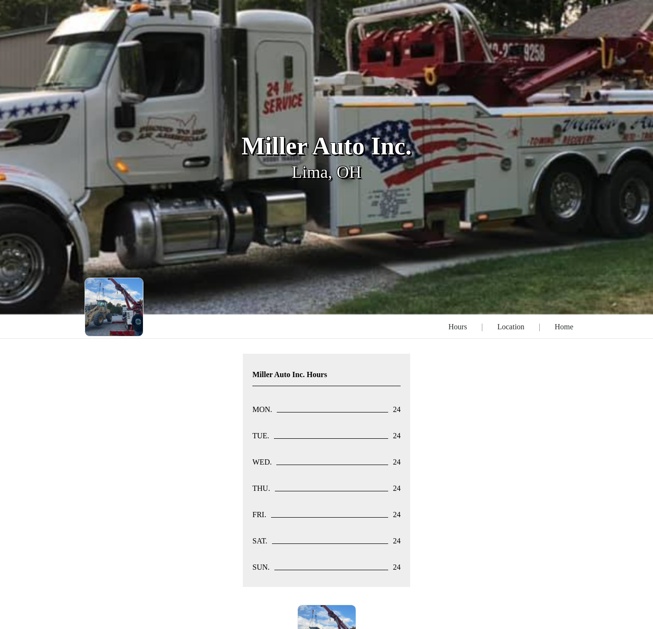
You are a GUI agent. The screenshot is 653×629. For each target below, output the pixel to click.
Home (564, 327)
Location (510, 327)
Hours (457, 327)
